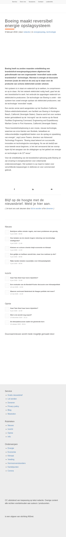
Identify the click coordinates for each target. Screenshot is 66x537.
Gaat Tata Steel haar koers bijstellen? (24, 278)
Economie (12, 452)
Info (9, 437)
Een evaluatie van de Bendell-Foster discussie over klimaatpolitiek (35, 284)
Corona (11, 471)
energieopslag (39, 32)
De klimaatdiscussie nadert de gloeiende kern (27, 322)
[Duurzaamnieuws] (27, 8)
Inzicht (10, 429)
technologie (51, 32)
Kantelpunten (13, 467)
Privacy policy (13, 406)
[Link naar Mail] (51, 189)
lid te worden (36, 209)
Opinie (10, 433)
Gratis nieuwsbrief (15, 395)
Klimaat (11, 456)
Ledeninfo (49, 2)
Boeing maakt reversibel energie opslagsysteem (29, 23)
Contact (40, 2)
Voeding (11, 459)
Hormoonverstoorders (17, 463)
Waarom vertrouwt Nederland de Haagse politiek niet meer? (32, 291)
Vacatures (32, 2)
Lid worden (12, 399)
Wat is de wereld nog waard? (21, 315)
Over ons (23, 2)
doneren (49, 209)
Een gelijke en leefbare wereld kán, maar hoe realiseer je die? (33, 254)
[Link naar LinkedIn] (33, 189)
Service (14, 2)
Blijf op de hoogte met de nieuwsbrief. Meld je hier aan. (28, 201)
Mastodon (12, 414)
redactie (26, 32)
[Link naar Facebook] (14, 189)
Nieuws (11, 425)
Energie (11, 448)
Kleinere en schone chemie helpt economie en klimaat (30, 247)
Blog (9, 410)
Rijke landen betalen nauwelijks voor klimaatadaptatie (30, 261)
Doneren (11, 403)
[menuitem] (14, 1)
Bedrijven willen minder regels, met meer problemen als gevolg (34, 231)
